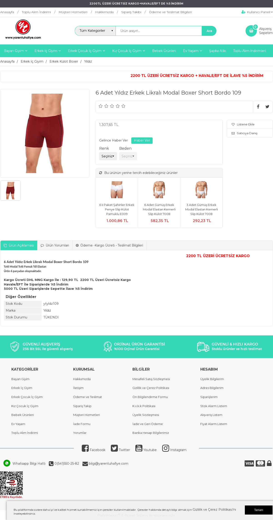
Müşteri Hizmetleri (86, 415)
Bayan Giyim (20, 379)
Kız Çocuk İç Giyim (24, 406)
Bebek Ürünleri (22, 415)
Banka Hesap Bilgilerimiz (150, 433)
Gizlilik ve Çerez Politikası (150, 388)
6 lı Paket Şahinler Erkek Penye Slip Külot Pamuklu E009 (116, 209)
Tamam (258, 510)
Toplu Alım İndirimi (24, 433)
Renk (104, 148)
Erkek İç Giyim (21, 388)
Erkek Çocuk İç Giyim (27, 397)
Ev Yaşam (18, 424)
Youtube (146, 450)
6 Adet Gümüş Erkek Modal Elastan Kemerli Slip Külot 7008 (159, 209)
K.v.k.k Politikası (143, 406)
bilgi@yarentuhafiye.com (108, 463)
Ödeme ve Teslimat (87, 397)
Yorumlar (80, 433)
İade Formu (81, 424)
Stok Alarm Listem (213, 406)
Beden (125, 148)
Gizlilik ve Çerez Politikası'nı (214, 510)
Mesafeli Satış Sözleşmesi (151, 379)
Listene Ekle (243, 124)
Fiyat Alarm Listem (213, 424)
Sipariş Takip (82, 406)
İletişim (78, 388)
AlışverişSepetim (266, 31)
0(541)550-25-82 (66, 463)
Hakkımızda (82, 379)
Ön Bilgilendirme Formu (150, 397)
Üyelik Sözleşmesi (145, 415)
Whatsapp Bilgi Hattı (28, 463)
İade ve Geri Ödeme (147, 424)
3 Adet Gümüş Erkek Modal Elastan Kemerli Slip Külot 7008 (201, 209)
